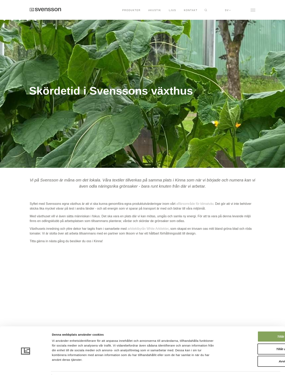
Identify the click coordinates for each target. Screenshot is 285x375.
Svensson (45, 9)
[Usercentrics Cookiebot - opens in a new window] (25, 367)
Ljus (172, 10)
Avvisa (252, 349)
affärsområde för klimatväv (194, 203)
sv (227, 10)
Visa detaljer (215, 367)
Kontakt (191, 10)
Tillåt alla (252, 324)
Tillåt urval (252, 337)
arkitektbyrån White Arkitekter (147, 228)
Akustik (154, 10)
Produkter (131, 10)
